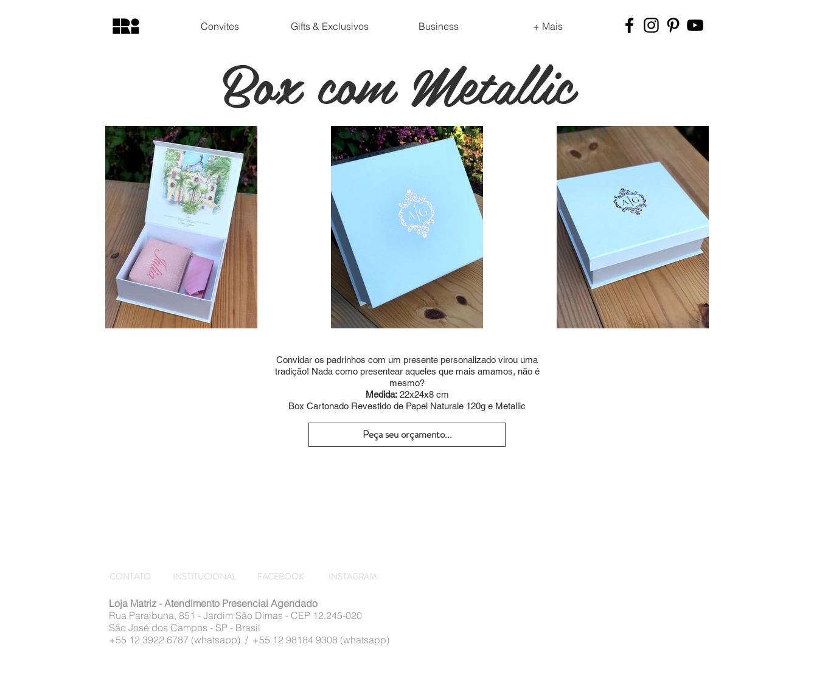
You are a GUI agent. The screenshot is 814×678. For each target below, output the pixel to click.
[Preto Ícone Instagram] (651, 25)
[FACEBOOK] (282, 577)
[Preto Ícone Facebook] (629, 25)
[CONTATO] (132, 577)
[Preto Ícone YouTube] (695, 25)
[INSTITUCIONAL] (205, 577)
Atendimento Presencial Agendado (241, 603)
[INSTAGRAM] (353, 577)
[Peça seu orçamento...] (407, 435)
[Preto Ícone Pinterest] (673, 25)
